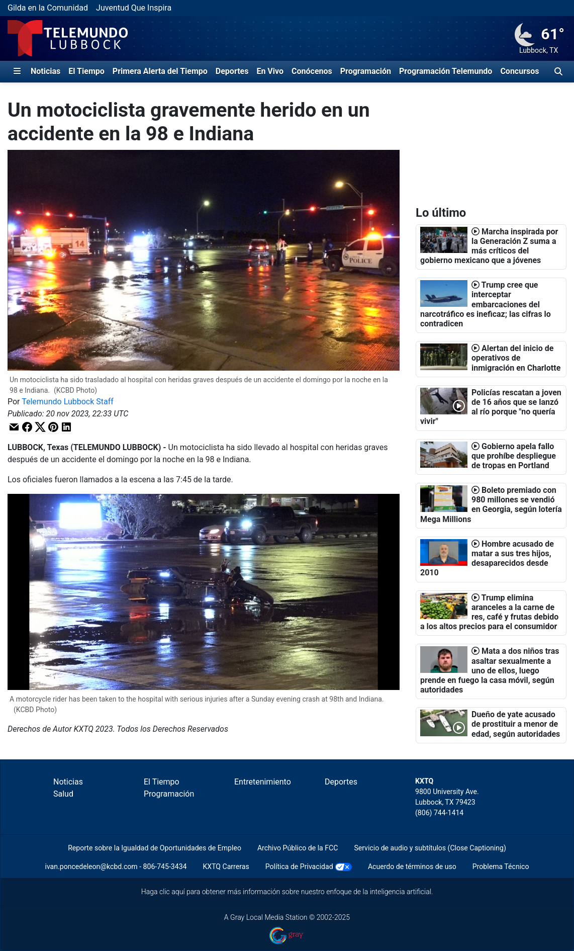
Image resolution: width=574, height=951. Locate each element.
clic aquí (172, 892)
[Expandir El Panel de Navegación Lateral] (17, 71)
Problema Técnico (500, 866)
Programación (365, 71)
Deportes (232, 71)
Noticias (45, 71)
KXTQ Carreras (226, 866)
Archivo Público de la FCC (297, 848)
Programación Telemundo (445, 71)
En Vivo (269, 71)
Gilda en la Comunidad (48, 8)
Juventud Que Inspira (133, 8)
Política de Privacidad (299, 866)
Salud (63, 794)
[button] (14, 427)
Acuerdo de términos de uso (412, 866)
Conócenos (312, 71)
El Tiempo (86, 71)
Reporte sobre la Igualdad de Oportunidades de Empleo (154, 848)
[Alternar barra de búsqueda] (558, 71)
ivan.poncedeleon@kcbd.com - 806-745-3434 (115, 866)
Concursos (519, 71)
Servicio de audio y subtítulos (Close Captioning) (430, 848)
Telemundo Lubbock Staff (68, 401)
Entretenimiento (262, 782)
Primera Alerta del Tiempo (160, 71)
